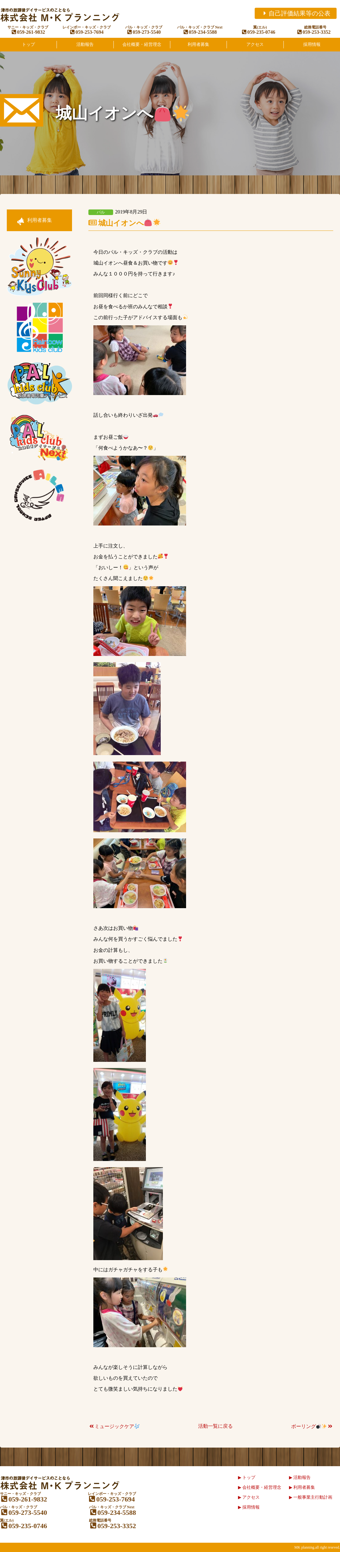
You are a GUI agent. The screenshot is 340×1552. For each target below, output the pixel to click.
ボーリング (312, 1426)
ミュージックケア (113, 1426)
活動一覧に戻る (215, 1426)
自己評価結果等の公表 (295, 13)
